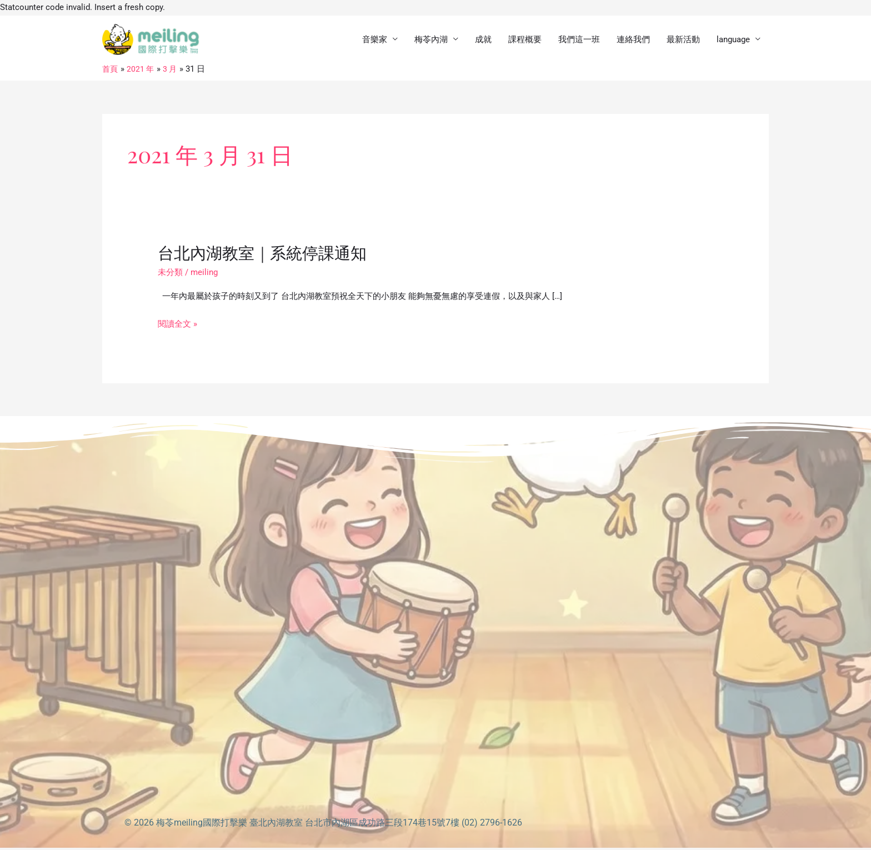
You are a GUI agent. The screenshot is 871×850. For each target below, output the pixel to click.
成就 (483, 41)
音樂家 (374, 41)
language (733, 41)
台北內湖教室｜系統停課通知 (266, 254)
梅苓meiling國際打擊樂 (201, 824)
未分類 (170, 274)
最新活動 (683, 41)
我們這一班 (579, 41)
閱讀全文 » (177, 326)
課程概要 (525, 41)
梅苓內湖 (431, 41)
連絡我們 (633, 41)
